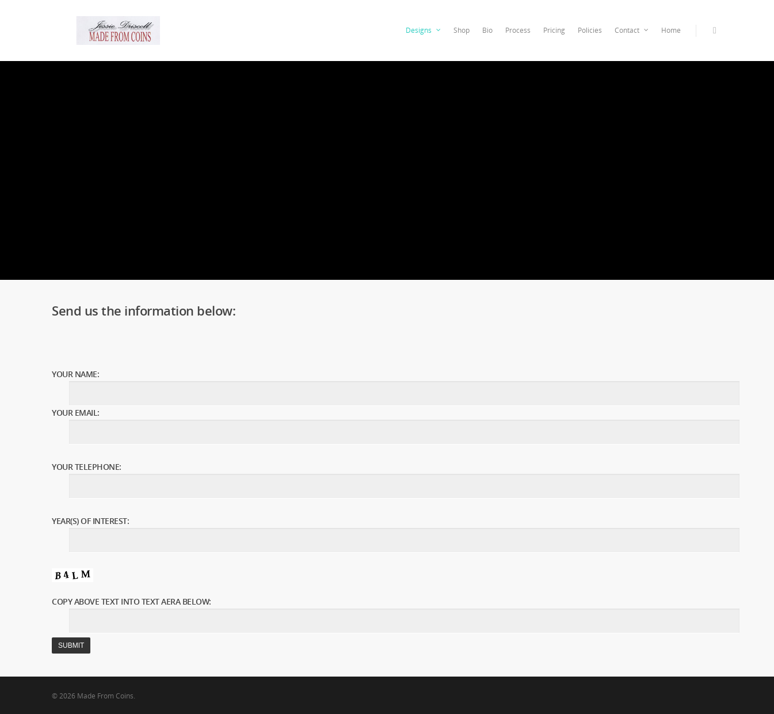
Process (518, 30)
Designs (424, 30)
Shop (461, 30)
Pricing (554, 30)
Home (671, 30)
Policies (590, 30)
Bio (487, 30)
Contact (632, 30)
